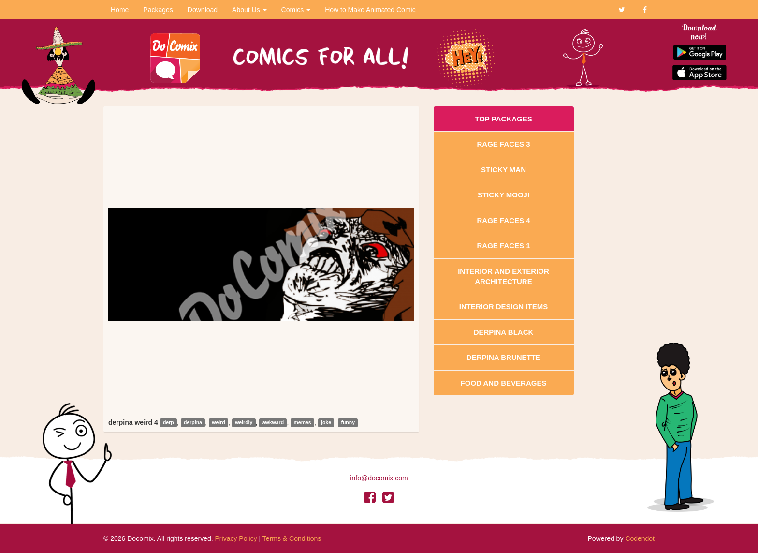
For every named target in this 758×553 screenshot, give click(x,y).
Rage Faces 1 (503, 245)
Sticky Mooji (503, 195)
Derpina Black (504, 332)
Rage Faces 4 (503, 220)
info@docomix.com (379, 478)
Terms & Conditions (291, 538)
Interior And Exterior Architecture (503, 276)
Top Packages (503, 119)
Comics (296, 10)
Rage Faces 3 (503, 144)
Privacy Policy (236, 538)
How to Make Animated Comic (370, 10)
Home (120, 10)
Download (203, 10)
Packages (158, 10)
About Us (249, 10)
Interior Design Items (503, 306)
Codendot (640, 538)
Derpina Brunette (503, 357)
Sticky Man (503, 169)
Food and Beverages (504, 383)
